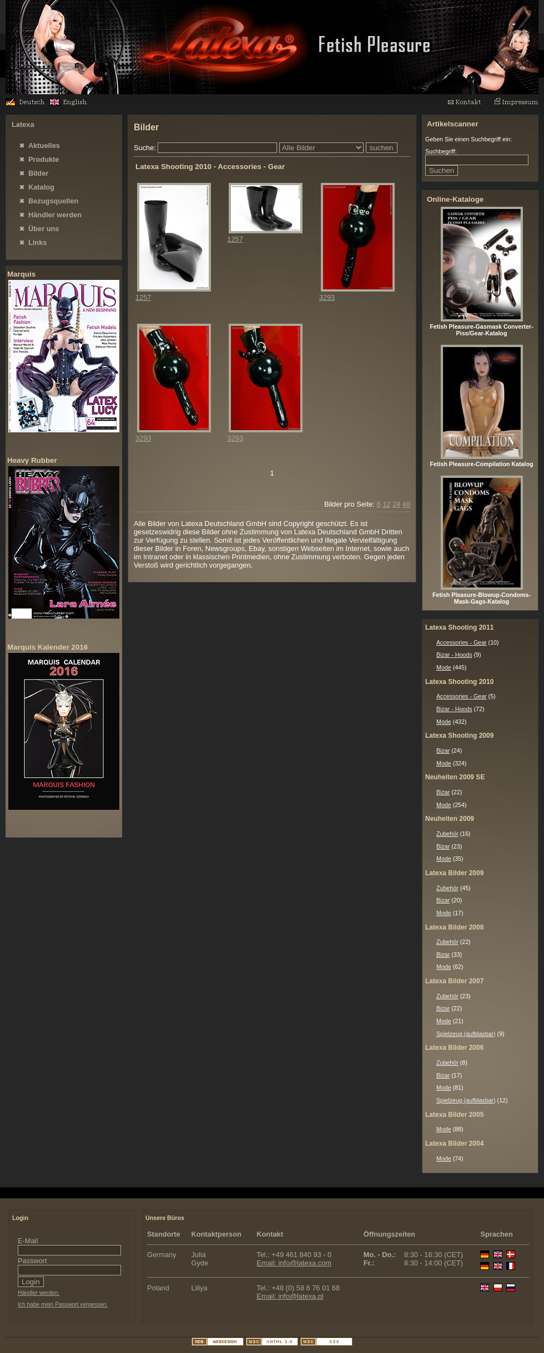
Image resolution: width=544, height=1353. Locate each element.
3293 (327, 297)
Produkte (43, 159)
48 (406, 504)
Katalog (41, 187)
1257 (143, 297)
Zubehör (447, 833)
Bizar (443, 750)
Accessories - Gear (461, 642)
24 (396, 504)
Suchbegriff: (441, 151)
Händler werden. (38, 1293)
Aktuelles (44, 145)
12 (386, 504)
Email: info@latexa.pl (289, 1296)
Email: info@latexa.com (293, 1263)
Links (37, 242)
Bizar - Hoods (454, 654)
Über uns (43, 228)
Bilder (38, 173)
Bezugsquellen (53, 201)
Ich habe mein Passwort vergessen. (63, 1304)
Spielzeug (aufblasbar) (466, 1033)
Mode (443, 667)
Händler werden (55, 215)
